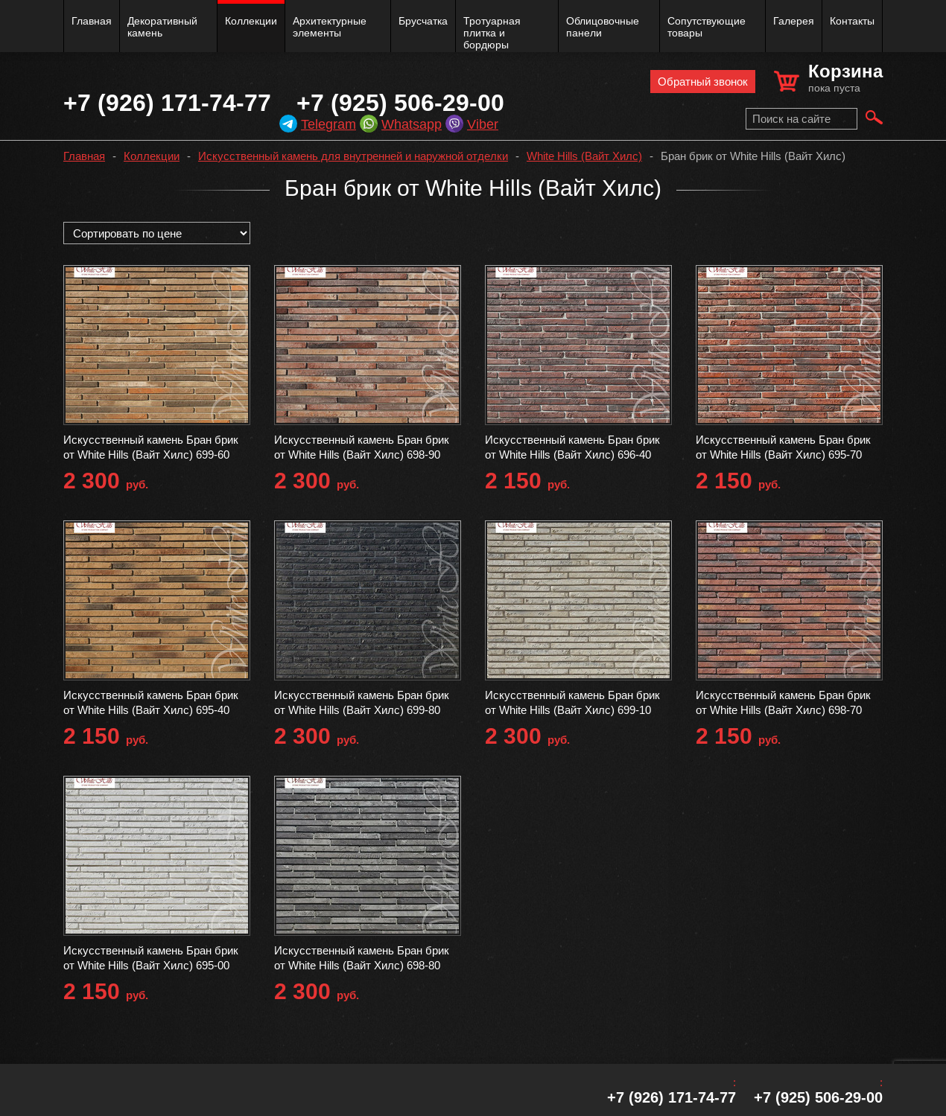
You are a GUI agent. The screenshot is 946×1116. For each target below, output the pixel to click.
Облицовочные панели (602, 27)
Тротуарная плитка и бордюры (492, 33)
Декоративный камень (162, 27)
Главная (92, 21)
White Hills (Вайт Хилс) (584, 156)
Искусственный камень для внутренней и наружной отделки (353, 156)
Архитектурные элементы (329, 27)
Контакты (852, 21)
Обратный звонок (703, 81)
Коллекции (251, 21)
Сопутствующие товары (706, 27)
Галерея (793, 21)
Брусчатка (423, 21)
